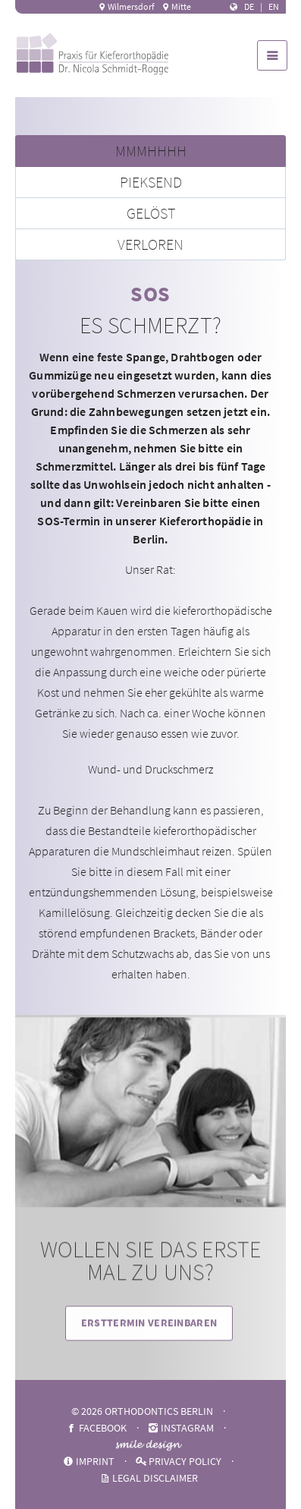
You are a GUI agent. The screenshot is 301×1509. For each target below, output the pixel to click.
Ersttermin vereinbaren (149, 1335)
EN (273, 6)
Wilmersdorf (126, 6)
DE (249, 6)
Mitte (176, 6)
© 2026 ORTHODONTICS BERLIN (142, 1411)
